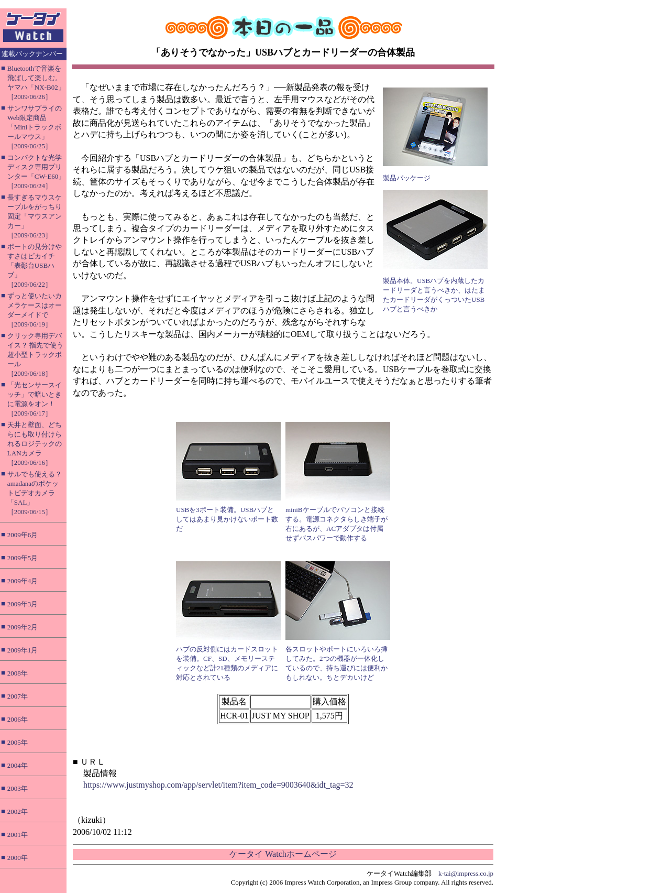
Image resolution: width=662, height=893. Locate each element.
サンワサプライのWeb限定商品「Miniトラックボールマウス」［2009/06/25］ (34, 127)
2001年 (17, 834)
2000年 (17, 858)
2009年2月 (22, 627)
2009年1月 (22, 650)
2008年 (17, 673)
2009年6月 (22, 535)
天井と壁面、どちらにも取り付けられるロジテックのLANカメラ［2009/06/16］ (34, 443)
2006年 (17, 719)
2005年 (17, 742)
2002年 (17, 811)
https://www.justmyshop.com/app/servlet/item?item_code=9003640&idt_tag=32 (218, 784)
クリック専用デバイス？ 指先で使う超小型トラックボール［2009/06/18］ (35, 354)
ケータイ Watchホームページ (282, 854)
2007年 (17, 696)
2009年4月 (22, 581)
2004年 (17, 765)
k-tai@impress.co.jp (465, 873)
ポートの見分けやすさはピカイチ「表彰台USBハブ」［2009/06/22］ (34, 265)
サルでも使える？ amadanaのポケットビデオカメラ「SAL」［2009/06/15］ (34, 493)
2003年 (17, 788)
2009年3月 (22, 604)
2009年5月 (22, 558)
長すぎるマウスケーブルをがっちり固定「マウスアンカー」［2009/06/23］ (34, 216)
